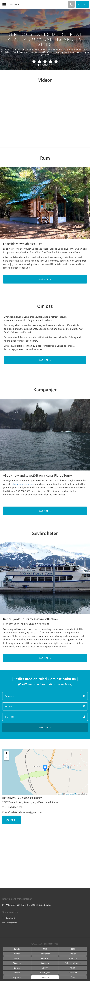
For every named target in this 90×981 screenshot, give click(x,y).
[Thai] (73, 977)
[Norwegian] (17, 973)
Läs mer (44, 279)
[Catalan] (17, 949)
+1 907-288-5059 (13, 807)
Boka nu (44, 727)
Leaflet (60, 794)
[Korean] (73, 968)
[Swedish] (45, 977)
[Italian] (17, 968)
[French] (45, 958)
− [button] (7, 758)
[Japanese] (45, 968)
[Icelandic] (45, 963)
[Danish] (17, 954)
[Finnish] (17, 958)
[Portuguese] (45, 973)
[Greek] (17, 963)
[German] (73, 958)
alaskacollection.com (23, 483)
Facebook (8, 918)
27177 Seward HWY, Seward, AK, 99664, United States (30, 802)
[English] (73, 954)
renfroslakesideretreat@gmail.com (23, 812)
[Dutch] (45, 954)
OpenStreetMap (72, 794)
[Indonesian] (73, 963)
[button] (6, 202)
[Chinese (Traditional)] (73, 949)
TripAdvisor (9, 922)
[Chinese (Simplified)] (45, 949)
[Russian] (73, 973)
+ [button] (7, 753)
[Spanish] (17, 977)
